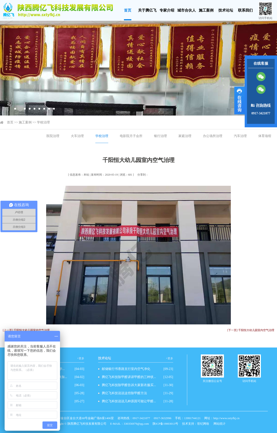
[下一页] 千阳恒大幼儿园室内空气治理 (250, 330)
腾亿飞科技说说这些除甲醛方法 (124, 393)
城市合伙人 (186, 10)
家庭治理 (184, 136)
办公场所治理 (212, 136)
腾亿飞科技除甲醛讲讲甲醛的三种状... (129, 377)
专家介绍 (167, 10)
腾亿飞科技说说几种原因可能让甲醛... (129, 401)
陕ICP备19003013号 (165, 423)
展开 (239, 100)
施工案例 (206, 10)
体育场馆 (264, 136)
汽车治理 (240, 136)
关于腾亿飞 (147, 10)
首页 (127, 10)
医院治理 (52, 136)
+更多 (80, 358)
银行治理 (160, 136)
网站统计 (220, 423)
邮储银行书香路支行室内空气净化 (126, 369)
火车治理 (77, 136)
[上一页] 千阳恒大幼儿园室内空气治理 (26, 330)
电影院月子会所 (131, 136)
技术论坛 (225, 10)
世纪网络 (203, 423)
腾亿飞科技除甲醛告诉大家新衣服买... (129, 385)
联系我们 (245, 10)
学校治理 (43, 122)
